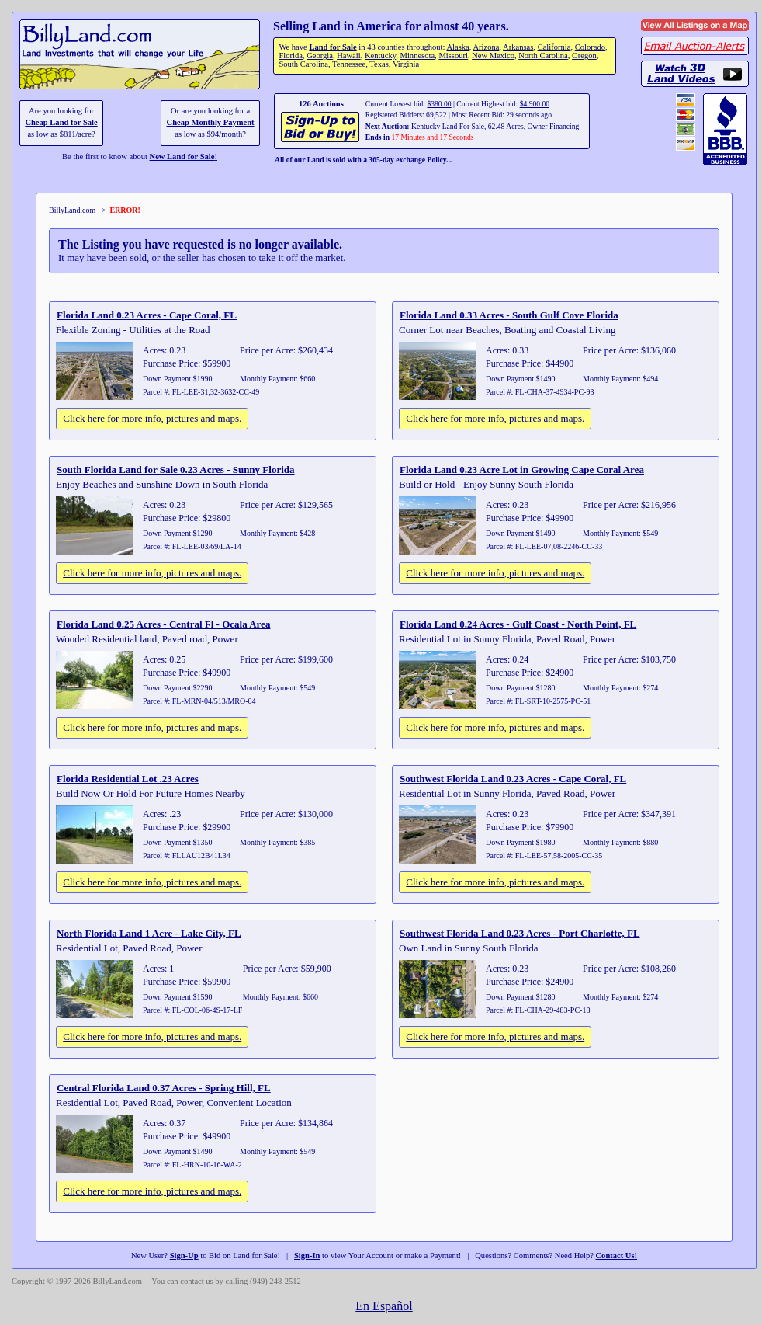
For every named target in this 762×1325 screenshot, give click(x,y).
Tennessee (348, 64)
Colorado (590, 47)
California (554, 47)
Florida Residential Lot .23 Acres (128, 778)
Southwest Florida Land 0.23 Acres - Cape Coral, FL (513, 778)
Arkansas (518, 47)
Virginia (406, 64)
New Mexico (493, 55)
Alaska (457, 47)
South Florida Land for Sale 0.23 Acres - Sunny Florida (176, 469)
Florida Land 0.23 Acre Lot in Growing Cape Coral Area (522, 469)
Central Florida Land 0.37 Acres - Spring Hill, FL (164, 1088)
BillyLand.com (72, 210)
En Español (383, 1306)
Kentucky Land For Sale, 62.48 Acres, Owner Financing (495, 126)
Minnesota (417, 55)
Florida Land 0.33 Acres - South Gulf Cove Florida (509, 315)
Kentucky (380, 55)
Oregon (584, 55)
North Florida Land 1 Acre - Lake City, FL (149, 933)
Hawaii (348, 55)
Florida (290, 55)
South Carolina (303, 64)
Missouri (453, 55)
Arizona (486, 47)
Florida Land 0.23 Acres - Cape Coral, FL (147, 315)
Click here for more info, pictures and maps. (152, 418)
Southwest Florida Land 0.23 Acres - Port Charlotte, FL (520, 933)
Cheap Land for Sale (61, 122)
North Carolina (543, 55)
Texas (378, 64)
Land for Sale (332, 47)
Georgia (320, 55)
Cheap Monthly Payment (211, 122)
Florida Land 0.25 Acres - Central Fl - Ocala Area (163, 624)
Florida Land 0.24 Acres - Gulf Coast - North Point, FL (518, 624)
